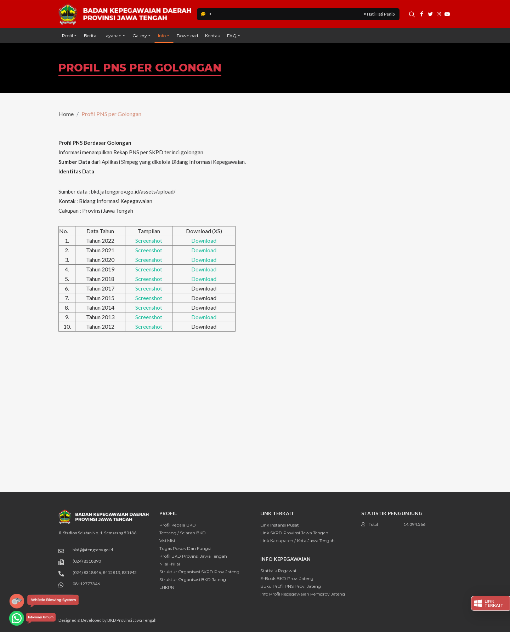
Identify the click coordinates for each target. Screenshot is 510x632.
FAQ (233, 35)
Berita (90, 35)
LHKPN (166, 587)
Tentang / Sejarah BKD (182, 532)
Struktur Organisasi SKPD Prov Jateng (199, 571)
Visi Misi (167, 540)
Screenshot (148, 240)
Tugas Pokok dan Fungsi (185, 548)
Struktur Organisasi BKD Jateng (192, 579)
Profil (69, 35)
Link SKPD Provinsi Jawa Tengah (294, 532)
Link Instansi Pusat (279, 525)
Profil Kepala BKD (177, 525)
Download (187, 35)
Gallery (141, 35)
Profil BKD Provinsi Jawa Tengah (193, 556)
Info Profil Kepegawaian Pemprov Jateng (302, 594)
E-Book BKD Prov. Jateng (286, 578)
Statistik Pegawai (278, 570)
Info (164, 35)
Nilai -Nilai (169, 564)
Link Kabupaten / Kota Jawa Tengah (297, 540)
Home (66, 113)
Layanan (114, 35)
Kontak (212, 35)
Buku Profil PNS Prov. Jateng (290, 586)
